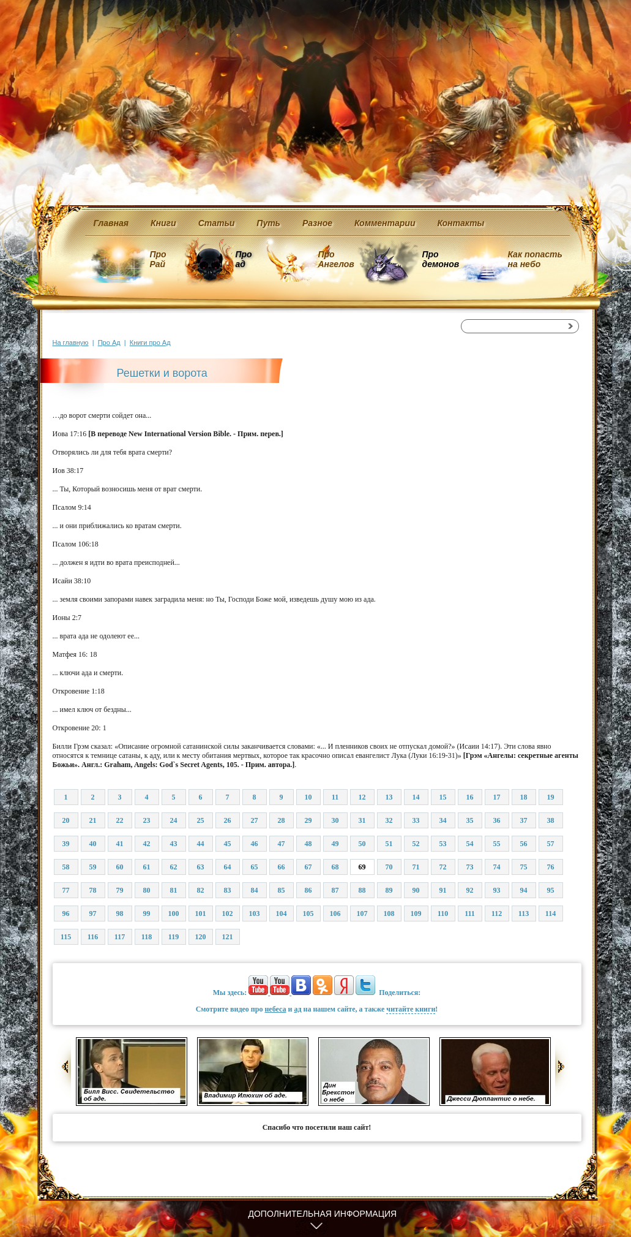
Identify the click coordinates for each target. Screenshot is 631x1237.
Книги (163, 223)
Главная (111, 223)
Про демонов (440, 259)
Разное (317, 223)
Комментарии (384, 223)
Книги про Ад (150, 342)
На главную (71, 342)
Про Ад (109, 342)
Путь (268, 223)
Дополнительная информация (322, 1214)
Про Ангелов (336, 259)
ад (297, 1009)
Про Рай (158, 259)
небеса (275, 1009)
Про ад (243, 259)
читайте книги (410, 1009)
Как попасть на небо (535, 259)
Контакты (460, 223)
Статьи (216, 223)
